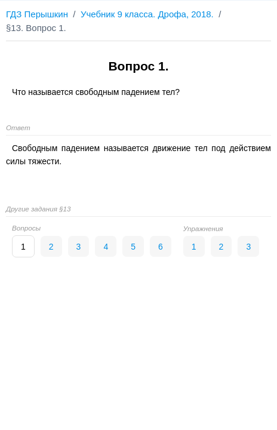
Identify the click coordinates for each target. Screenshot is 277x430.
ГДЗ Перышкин (37, 14)
